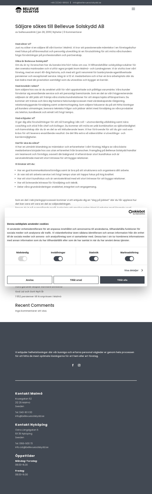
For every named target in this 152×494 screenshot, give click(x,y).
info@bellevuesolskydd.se (87, 2)
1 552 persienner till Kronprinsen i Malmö (38, 296)
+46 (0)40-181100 (60, 2)
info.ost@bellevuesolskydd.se (31, 447)
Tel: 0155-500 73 (24, 443)
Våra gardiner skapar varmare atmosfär (39, 286)
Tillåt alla (122, 279)
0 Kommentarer (73, 32)
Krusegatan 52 (23, 398)
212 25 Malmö (22, 402)
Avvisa (30, 279)
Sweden (19, 406)
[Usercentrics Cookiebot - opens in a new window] (131, 212)
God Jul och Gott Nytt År (29, 291)
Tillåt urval (76, 279)
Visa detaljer (131, 270)
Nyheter (57, 32)
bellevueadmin (27, 32)
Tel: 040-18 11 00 (23, 412)
